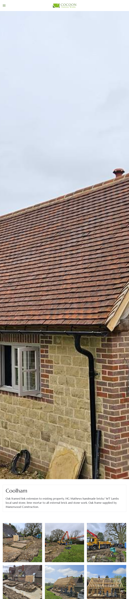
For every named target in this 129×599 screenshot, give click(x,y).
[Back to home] (64, 5)
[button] (4, 5)
